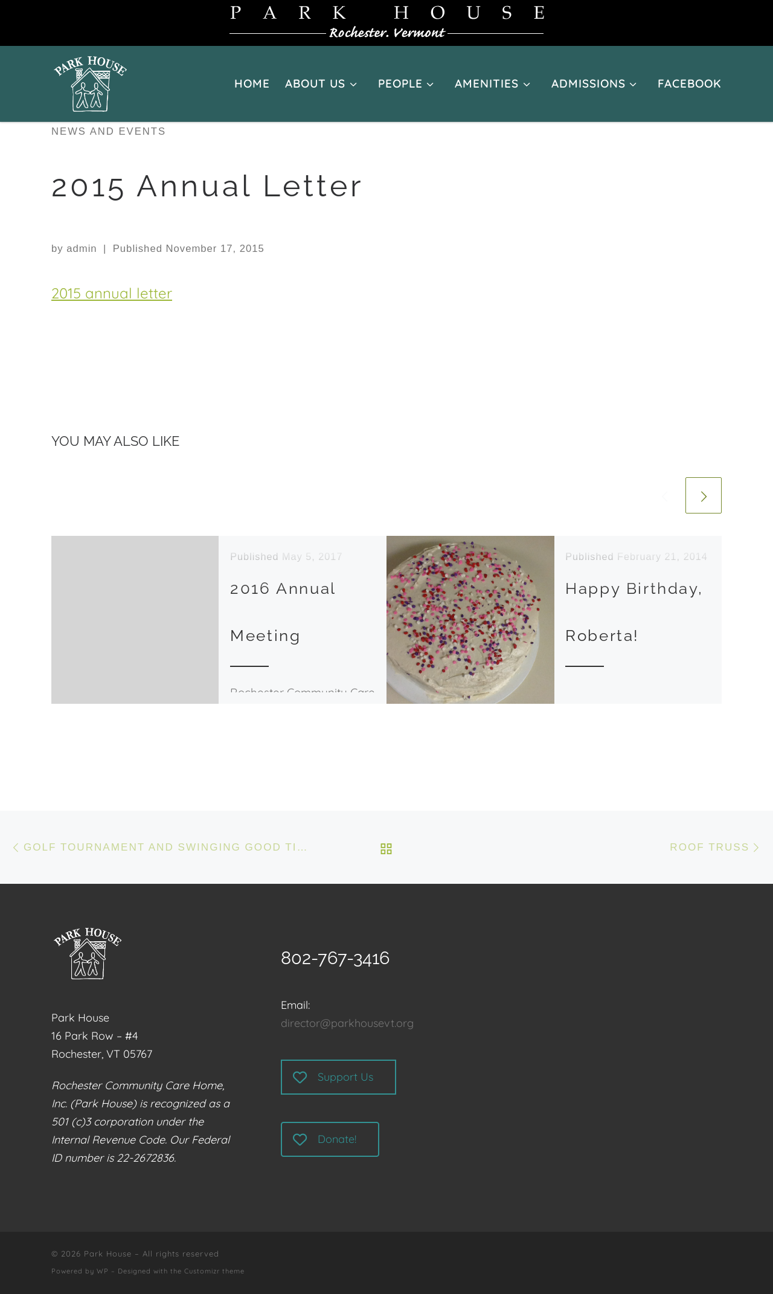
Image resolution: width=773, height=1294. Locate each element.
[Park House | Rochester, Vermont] (90, 78)
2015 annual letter (111, 293)
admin (81, 248)
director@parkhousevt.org (347, 1023)
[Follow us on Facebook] (719, 1263)
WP (103, 1271)
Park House (108, 1253)
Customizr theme (214, 1271)
